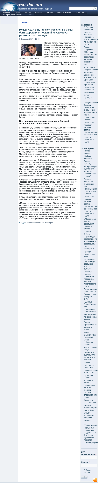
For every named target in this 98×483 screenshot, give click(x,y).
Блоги (17, 12)
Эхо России (29, 4)
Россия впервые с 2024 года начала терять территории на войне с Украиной (90, 54)
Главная (6, 12)
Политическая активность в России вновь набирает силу (90, 294)
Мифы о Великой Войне (88, 158)
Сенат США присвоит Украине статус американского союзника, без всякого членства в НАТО (90, 132)
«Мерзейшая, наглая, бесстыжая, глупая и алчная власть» (90, 225)
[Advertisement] (49, 332)
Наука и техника (64, 12)
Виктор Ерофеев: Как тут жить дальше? (90, 326)
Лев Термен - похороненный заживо (90, 317)
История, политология (12, 15)
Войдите (22, 223)
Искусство (80, 12)
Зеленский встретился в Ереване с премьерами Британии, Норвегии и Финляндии (90, 82)
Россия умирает (88, 152)
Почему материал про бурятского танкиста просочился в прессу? (90, 170)
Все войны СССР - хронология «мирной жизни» (89, 415)
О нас (29, 15)
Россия (28, 12)
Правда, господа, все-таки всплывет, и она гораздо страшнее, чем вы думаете (90, 260)
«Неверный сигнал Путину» (89, 94)
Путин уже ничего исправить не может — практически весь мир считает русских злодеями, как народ (90, 386)
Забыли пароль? (87, 471)
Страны (38, 12)
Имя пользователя (88, 453)
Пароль (85, 462)
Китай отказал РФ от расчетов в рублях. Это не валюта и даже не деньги (90, 354)
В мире (50, 12)
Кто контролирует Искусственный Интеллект (91, 68)
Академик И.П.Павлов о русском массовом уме (90, 404)
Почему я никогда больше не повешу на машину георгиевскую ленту (90, 278)
